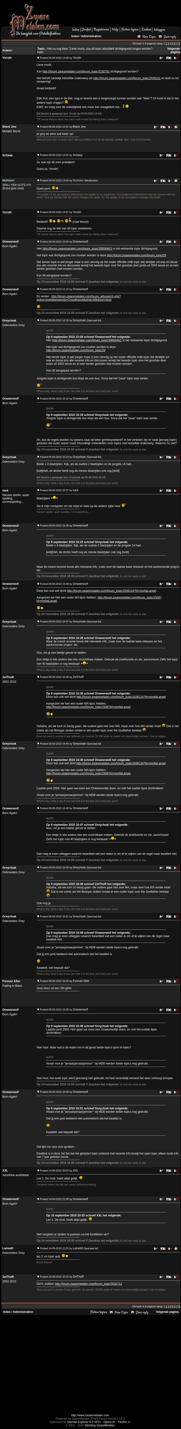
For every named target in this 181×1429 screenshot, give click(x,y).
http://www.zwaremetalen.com (90, 1415)
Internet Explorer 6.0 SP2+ (84, 1422)
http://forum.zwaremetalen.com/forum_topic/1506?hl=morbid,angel (88, 707)
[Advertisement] (89, 1364)
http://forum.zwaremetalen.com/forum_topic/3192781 (76, 71)
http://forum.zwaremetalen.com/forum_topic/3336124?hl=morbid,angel (111, 590)
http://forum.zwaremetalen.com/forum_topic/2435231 (126, 78)
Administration (91, 36)
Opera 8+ (109, 1422)
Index (75, 36)
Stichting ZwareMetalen (100, 1425)
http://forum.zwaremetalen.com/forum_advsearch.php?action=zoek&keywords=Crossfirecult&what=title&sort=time (79, 298)
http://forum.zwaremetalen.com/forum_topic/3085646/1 (77, 248)
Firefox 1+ (124, 1422)
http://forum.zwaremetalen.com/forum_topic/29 (136, 255)
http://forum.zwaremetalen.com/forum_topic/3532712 (88, 1284)
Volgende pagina (173, 50)
